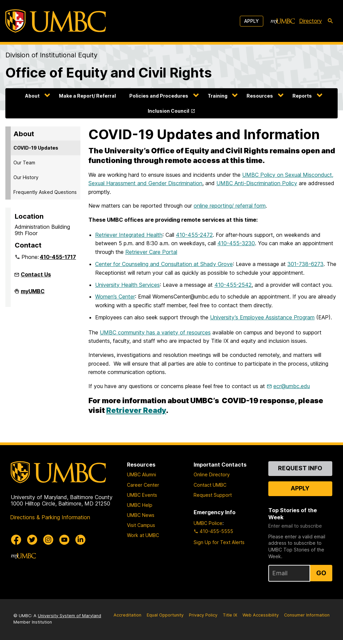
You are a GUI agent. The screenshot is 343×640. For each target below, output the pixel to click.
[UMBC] (55, 21)
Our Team (24, 162)
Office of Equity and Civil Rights (108, 72)
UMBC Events (142, 495)
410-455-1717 (58, 257)
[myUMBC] (283, 21)
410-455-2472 (194, 234)
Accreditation (127, 615)
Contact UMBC (210, 485)
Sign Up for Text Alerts (219, 542)
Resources (260, 96)
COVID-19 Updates (35, 148)
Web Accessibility (261, 615)
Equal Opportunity (165, 615)
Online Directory (212, 474)
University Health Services (127, 284)
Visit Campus (141, 525)
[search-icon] (330, 21)
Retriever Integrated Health (128, 234)
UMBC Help (139, 505)
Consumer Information (307, 615)
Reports (302, 96)
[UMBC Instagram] (48, 539)
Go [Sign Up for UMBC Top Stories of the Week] (321, 573)
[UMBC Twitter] (32, 539)
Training (217, 96)
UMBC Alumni (141, 474)
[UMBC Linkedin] (80, 539)
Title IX (230, 615)
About (32, 96)
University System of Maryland (69, 615)
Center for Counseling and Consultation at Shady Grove (164, 264)
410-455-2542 (233, 284)
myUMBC (33, 294)
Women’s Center (115, 296)
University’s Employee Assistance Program (262, 317)
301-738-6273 (305, 264)
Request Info (300, 468)
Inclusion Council (168, 111)
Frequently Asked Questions (45, 192)
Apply (251, 21)
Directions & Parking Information (50, 517)
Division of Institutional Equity (51, 55)
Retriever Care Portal (151, 252)
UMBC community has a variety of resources (155, 332)
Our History (26, 177)
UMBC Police (208, 523)
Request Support (213, 495)
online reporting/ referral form (230, 205)
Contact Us (36, 274)
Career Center (143, 485)
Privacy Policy (203, 615)
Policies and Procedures (158, 96)
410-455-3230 (236, 243)
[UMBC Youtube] (64, 539)
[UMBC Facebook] (16, 539)
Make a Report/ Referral (87, 96)
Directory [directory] (310, 20)
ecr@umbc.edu (291, 386)
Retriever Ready (136, 410)
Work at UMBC (143, 535)
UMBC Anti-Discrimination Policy (256, 183)
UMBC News (140, 515)
